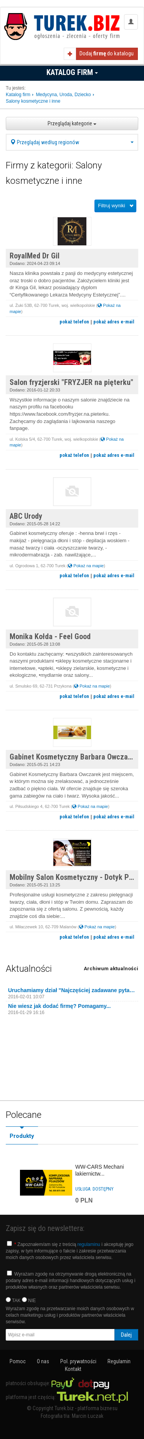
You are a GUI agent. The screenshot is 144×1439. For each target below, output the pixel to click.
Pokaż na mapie (86, 565)
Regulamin (119, 1361)
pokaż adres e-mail (113, 322)
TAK (13, 1300)
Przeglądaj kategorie (72, 123)
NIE (29, 1300)
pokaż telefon (74, 322)
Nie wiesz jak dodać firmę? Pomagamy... (59, 1006)
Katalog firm (72, 72)
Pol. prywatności (78, 1361)
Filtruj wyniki (111, 205)
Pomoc (18, 1361)
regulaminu (88, 1244)
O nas (43, 1361)
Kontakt (73, 1369)
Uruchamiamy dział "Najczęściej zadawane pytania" (72, 990)
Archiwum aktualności (111, 968)
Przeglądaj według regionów (72, 142)
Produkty (22, 1136)
